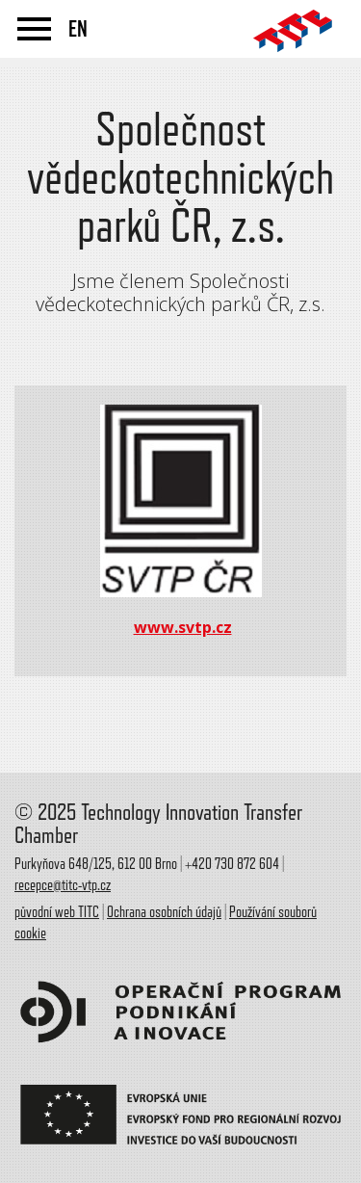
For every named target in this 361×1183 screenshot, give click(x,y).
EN (78, 28)
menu (34, 28)
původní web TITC (56, 912)
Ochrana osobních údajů (164, 912)
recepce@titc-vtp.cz (62, 885)
